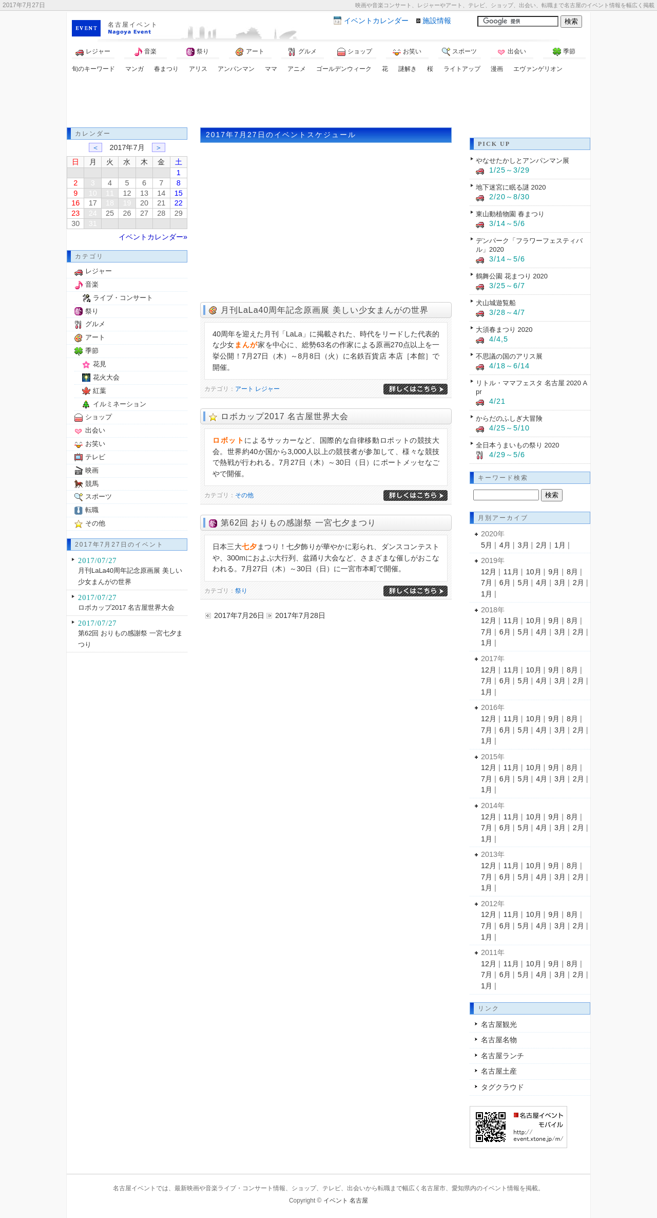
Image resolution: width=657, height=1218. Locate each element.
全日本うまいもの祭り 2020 (517, 445)
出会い (511, 52)
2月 (541, 545)
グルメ (302, 52)
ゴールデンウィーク (344, 68)
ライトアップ (461, 68)
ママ (271, 68)
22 (179, 203)
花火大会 (106, 377)
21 (161, 203)
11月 (511, 572)
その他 (244, 495)
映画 (92, 470)
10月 (534, 572)
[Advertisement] (328, 102)
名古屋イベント (133, 24)
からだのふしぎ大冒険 (509, 418)
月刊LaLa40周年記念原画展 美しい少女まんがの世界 (325, 310)
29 (179, 213)
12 (127, 193)
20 (144, 203)
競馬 (92, 484)
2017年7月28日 (300, 615)
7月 (486, 582)
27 (144, 213)
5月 (486, 545)
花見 (99, 364)
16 (75, 203)
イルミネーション (119, 404)
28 (161, 213)
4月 (505, 545)
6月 (505, 582)
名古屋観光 (499, 1024)
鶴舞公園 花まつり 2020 (512, 276)
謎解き (407, 68)
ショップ (354, 52)
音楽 (145, 52)
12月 (488, 572)
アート (250, 52)
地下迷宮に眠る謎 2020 (511, 187)
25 (110, 213)
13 (144, 193)
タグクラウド (502, 1087)
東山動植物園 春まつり (510, 214)
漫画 (497, 68)
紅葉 (99, 391)
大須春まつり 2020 (504, 329)
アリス (198, 68)
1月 (560, 545)
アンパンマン (236, 68)
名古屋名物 (499, 1040)
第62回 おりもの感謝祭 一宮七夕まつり (298, 522)
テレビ (95, 457)
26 (127, 213)
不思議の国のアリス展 (509, 356)
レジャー (92, 52)
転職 (92, 510)
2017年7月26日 (239, 615)
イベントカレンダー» (153, 237)
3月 (523, 545)
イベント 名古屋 (345, 1200)
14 (161, 193)
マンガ (134, 68)
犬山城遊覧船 (496, 303)
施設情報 (436, 20)
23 (75, 213)
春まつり (166, 68)
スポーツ (459, 52)
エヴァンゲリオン (538, 68)
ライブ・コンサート (123, 298)
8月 (572, 572)
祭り (197, 52)
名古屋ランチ (502, 1056)
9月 (553, 572)
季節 (564, 52)
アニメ (296, 68)
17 (93, 203)
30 (75, 223)
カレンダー (376, 20)
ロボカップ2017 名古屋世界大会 (285, 416)
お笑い (407, 52)
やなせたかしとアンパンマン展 (522, 160)
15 (179, 193)
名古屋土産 (499, 1071)
